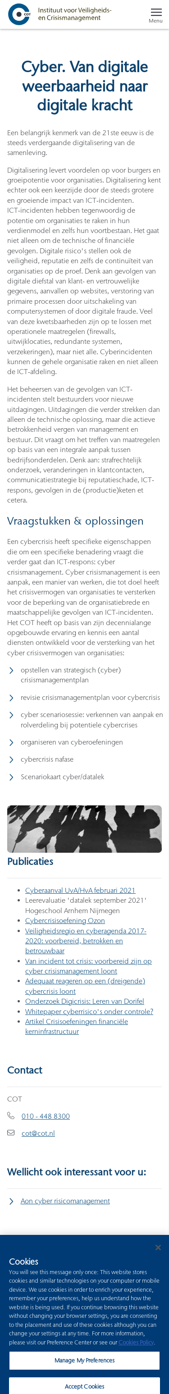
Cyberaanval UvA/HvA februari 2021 (80, 890)
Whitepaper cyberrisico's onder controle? (89, 1011)
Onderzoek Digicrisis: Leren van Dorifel (84, 1001)
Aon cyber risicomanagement (65, 1201)
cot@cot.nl (38, 1133)
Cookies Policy (136, 1346)
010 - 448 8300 (46, 1116)
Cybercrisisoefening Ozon (65, 920)
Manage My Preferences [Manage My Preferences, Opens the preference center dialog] (85, 1364)
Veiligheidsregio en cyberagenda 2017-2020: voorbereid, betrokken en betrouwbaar (85, 941)
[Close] (158, 1251)
